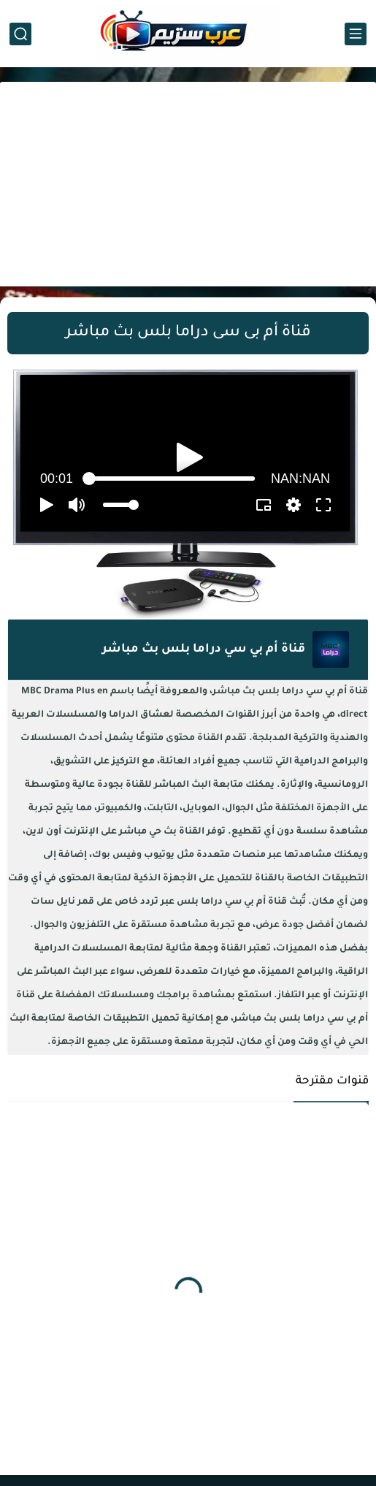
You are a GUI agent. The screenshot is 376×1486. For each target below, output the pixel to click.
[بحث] (20, 34)
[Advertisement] (188, 184)
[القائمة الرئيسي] (356, 34)
